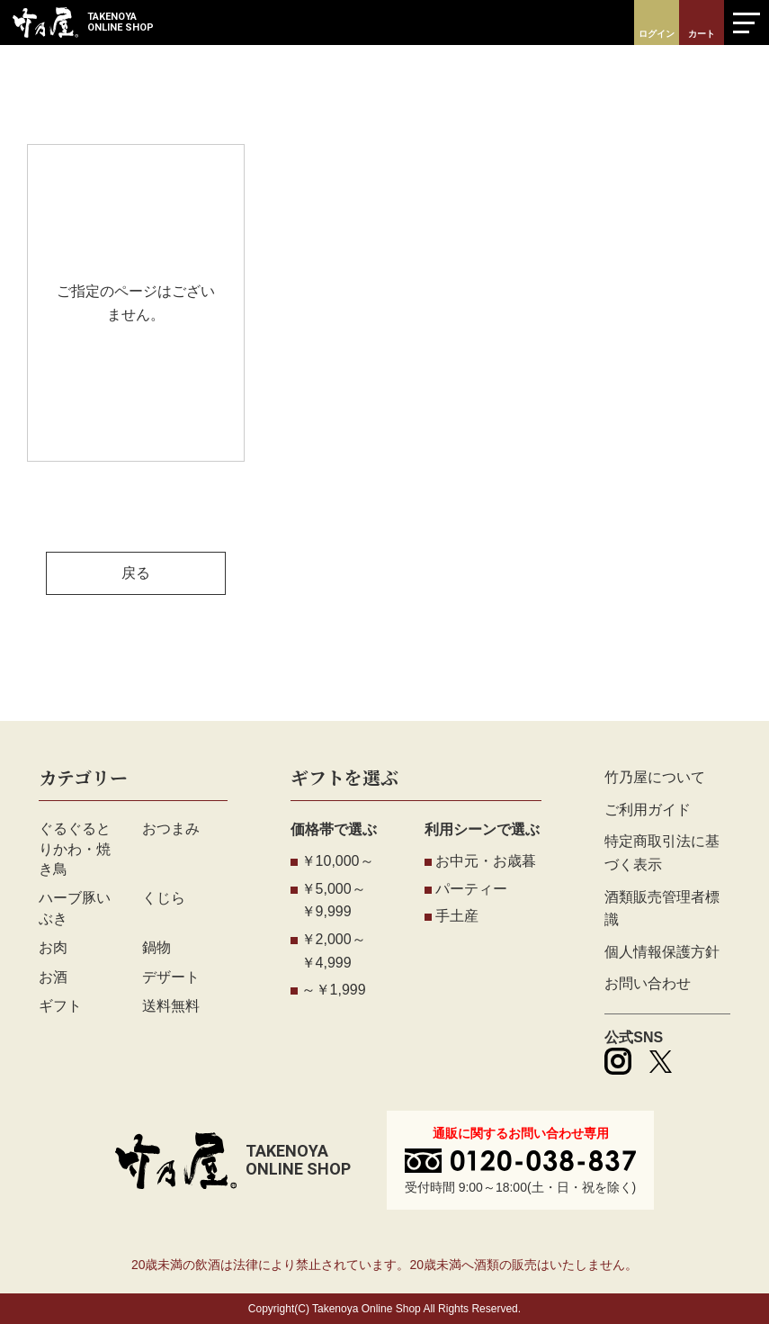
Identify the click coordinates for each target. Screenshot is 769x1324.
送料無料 (171, 1005)
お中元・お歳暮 (485, 861)
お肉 (53, 947)
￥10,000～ (337, 861)
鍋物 (156, 947)
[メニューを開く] (746, 22)
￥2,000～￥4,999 (333, 951)
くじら (163, 897)
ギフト (60, 1005)
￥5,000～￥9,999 (333, 900)
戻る (135, 573)
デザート (171, 977)
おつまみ (171, 828)
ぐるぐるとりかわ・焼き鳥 (75, 849)
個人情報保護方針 (662, 951)
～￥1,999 (333, 989)
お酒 (53, 977)
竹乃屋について (654, 777)
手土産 (456, 915)
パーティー (471, 888)
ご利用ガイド (647, 809)
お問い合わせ (647, 983)
